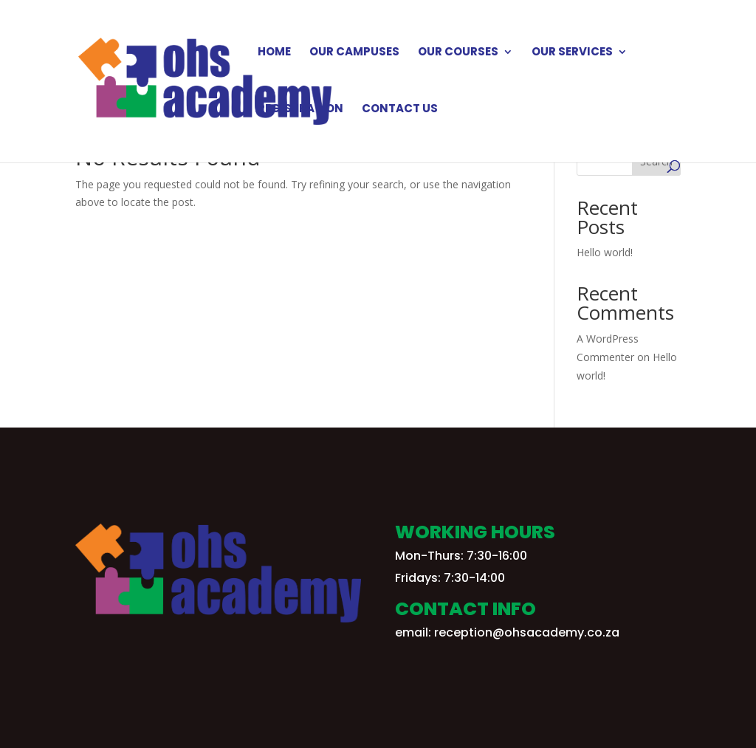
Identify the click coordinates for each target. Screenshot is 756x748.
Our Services (572, 53)
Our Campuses (354, 53)
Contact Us (400, 109)
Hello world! (605, 252)
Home (274, 53)
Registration (300, 109)
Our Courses (458, 53)
